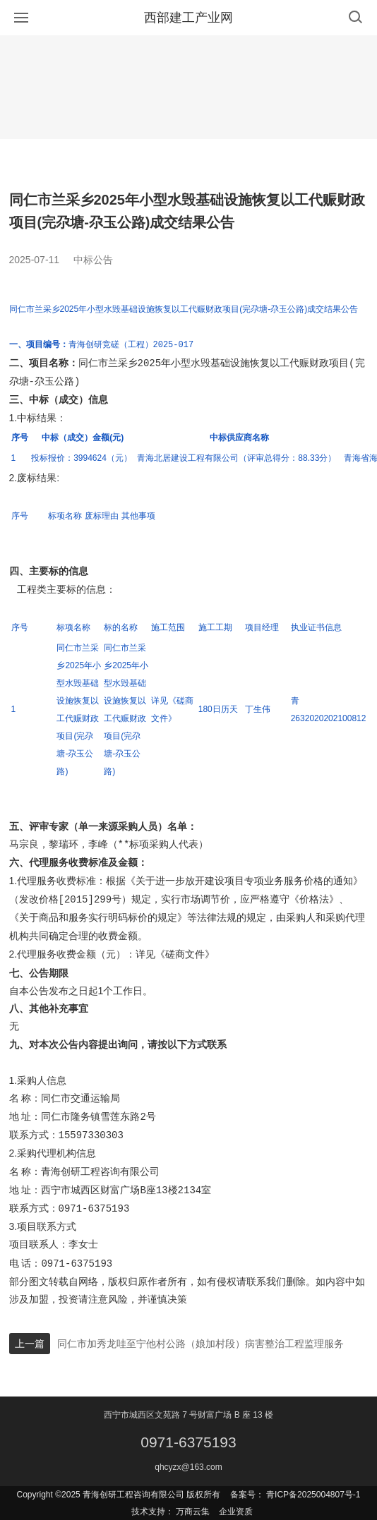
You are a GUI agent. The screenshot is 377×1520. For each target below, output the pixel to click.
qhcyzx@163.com (188, 1467)
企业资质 (236, 1511)
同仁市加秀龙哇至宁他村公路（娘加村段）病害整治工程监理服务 (200, 1343)
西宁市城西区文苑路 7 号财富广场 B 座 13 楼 (188, 1415)
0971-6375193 (188, 1442)
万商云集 (193, 1511)
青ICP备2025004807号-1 (313, 1495)
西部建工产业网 (188, 18)
